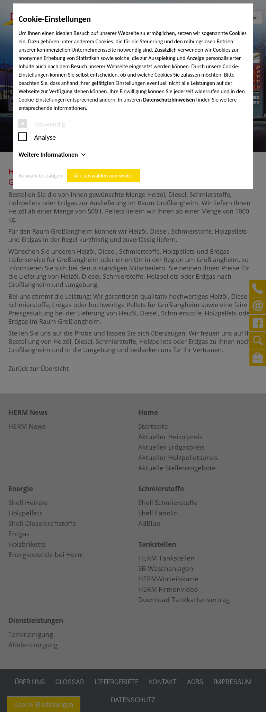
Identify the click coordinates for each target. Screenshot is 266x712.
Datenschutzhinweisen (169, 99)
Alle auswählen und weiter (103, 175)
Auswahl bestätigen (40, 175)
